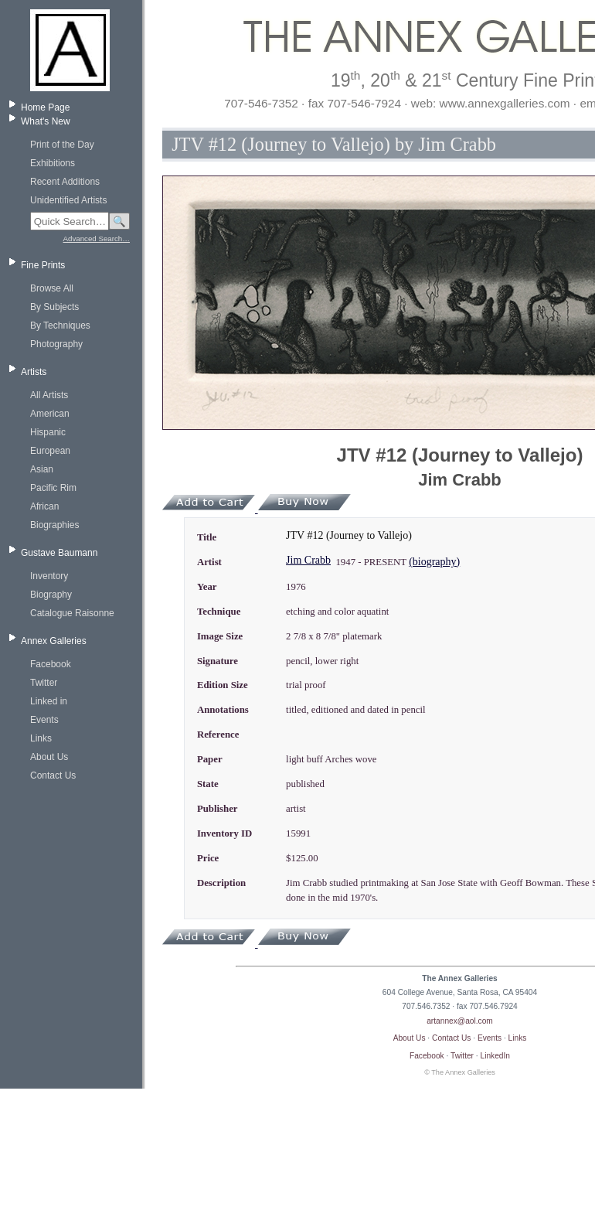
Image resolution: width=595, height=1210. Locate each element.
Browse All (51, 288)
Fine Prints (43, 265)
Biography (51, 594)
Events (44, 719)
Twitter (43, 682)
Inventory (49, 576)
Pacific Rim (53, 487)
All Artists (49, 395)
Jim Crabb (308, 560)
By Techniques (60, 325)
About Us (49, 757)
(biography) (434, 562)
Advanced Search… (96, 238)
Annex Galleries (54, 641)
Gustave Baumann (59, 552)
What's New (45, 121)
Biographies (54, 525)
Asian (41, 469)
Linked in (48, 701)
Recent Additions (65, 181)
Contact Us (53, 775)
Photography (56, 344)
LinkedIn (496, 1056)
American (50, 413)
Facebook (50, 664)
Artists (33, 371)
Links (41, 738)
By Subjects (54, 307)
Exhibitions (52, 163)
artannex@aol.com (460, 1021)
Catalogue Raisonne (72, 613)
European (50, 450)
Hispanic (48, 432)
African (44, 506)
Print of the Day (62, 144)
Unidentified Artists (68, 200)
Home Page (45, 107)
